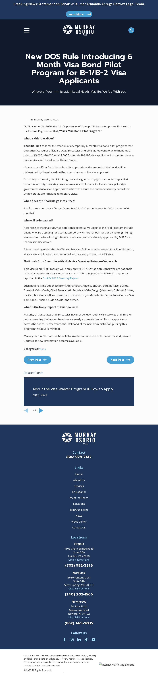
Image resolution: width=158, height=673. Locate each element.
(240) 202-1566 (79, 594)
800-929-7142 (79, 457)
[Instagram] (72, 639)
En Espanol (79, 492)
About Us (79, 480)
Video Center (79, 521)
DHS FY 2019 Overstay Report (60, 278)
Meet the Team (79, 498)
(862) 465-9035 (79, 623)
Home (79, 474)
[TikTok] (86, 639)
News (79, 515)
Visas (42, 349)
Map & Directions (78, 560)
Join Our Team (79, 509)
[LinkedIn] (79, 639)
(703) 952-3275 (79, 565)
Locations (79, 503)
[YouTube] (93, 639)
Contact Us (78, 527)
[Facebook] (64, 639)
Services (79, 486)
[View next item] (41, 410)
